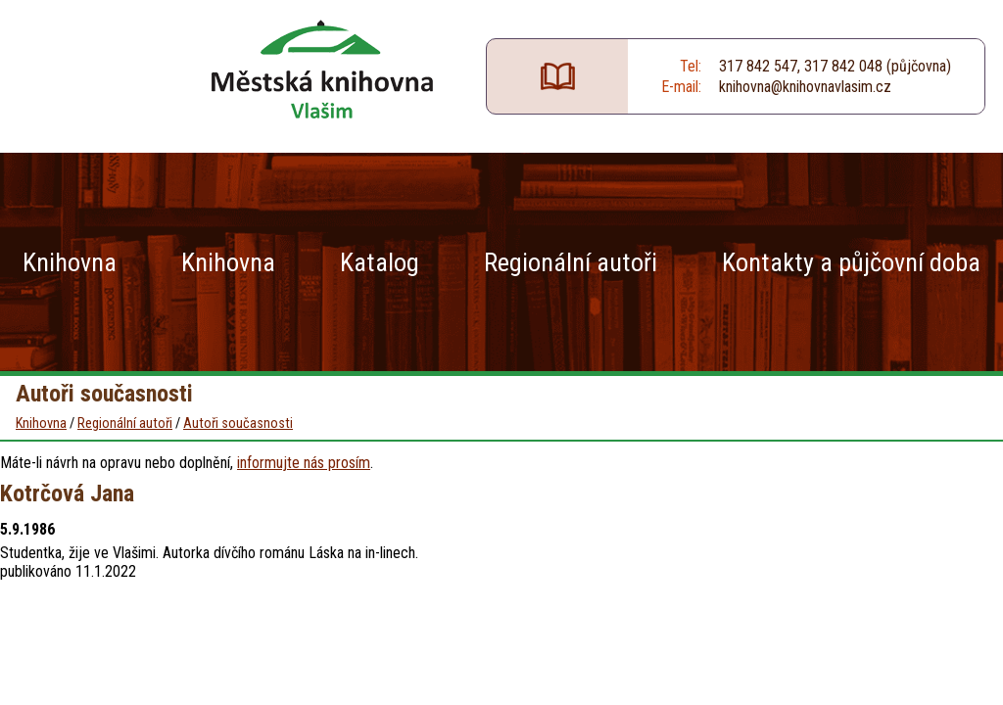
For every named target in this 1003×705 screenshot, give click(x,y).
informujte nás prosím (303, 462)
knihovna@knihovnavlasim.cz (805, 86)
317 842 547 (758, 66)
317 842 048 (843, 66)
